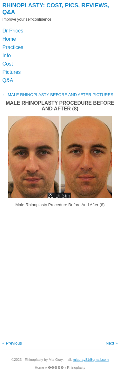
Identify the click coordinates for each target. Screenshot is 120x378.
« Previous (12, 343)
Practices (13, 47)
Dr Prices (13, 30)
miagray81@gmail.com (91, 359)
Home (9, 39)
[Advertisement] (88, 42)
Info (7, 55)
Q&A (8, 80)
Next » (112, 343)
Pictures (12, 72)
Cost (8, 63)
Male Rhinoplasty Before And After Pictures (58, 94)
